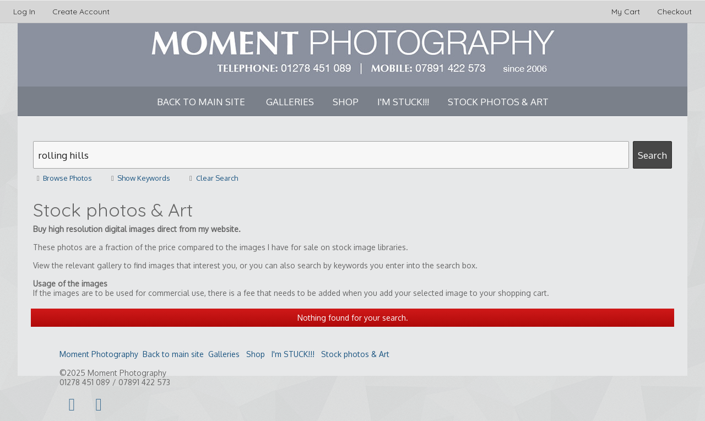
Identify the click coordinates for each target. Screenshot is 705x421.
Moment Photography (98, 354)
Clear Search (211, 178)
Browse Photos (62, 178)
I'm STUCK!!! (403, 101)
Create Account (81, 12)
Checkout (674, 12)
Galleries (290, 101)
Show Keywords (138, 178)
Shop (346, 101)
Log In (24, 12)
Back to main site (201, 101)
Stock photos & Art (498, 101)
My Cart (626, 12)
